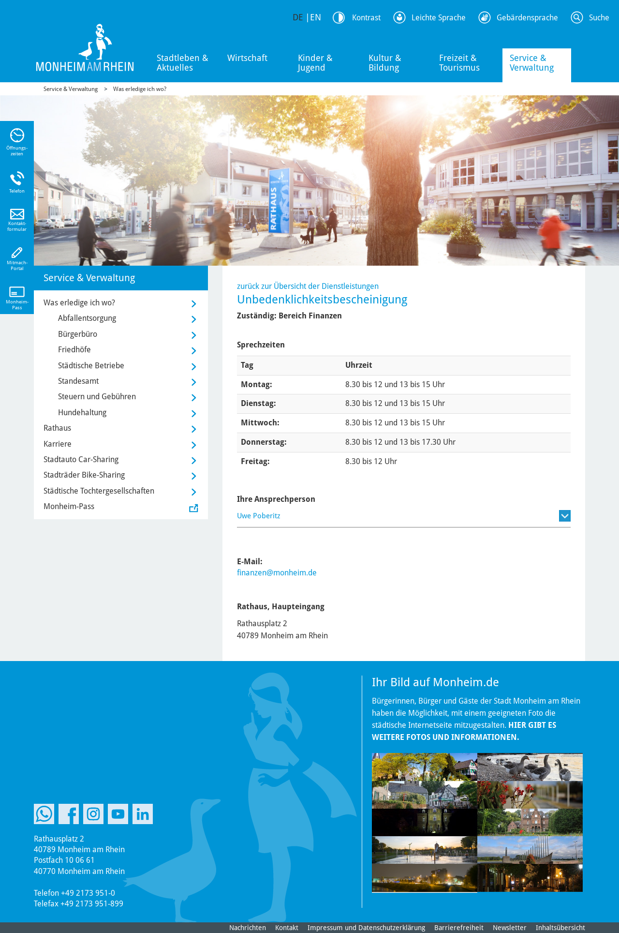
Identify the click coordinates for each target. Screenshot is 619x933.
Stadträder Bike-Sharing (84, 475)
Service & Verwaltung (532, 63)
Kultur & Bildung (384, 63)
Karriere (58, 444)
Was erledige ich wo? (139, 89)
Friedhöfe (74, 349)
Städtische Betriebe (91, 365)
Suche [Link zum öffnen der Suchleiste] (599, 17)
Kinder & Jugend (315, 63)
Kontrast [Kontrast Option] (366, 17)
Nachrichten (247, 928)
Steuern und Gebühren (97, 396)
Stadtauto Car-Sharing (81, 459)
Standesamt (78, 381)
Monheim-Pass (69, 506)
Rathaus (57, 428)
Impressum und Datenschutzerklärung (366, 928)
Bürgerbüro (77, 334)
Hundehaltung (82, 412)
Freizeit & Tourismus (459, 63)
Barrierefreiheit (459, 928)
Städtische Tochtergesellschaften (99, 491)
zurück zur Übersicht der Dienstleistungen (308, 286)
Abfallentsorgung (87, 318)
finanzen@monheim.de (277, 572)
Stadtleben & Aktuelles (182, 63)
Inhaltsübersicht (560, 928)
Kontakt (286, 928)
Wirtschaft (247, 58)
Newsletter (510, 928)
